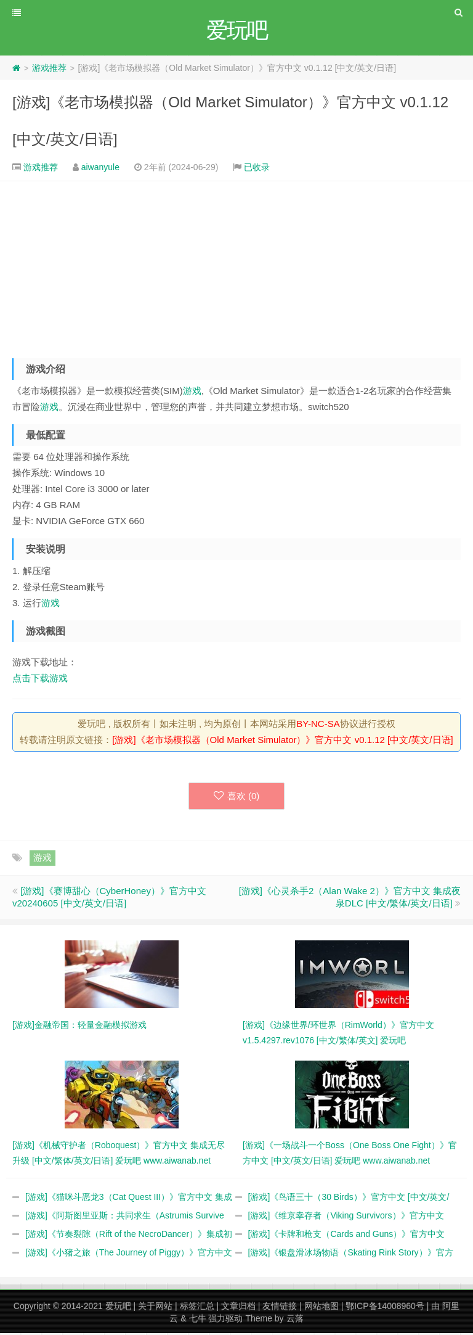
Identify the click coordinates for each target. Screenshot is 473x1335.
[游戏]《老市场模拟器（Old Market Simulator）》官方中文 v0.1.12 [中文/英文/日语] (282, 741)
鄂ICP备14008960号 (385, 1308)
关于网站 (155, 1308)
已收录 (257, 169)
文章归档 (238, 1308)
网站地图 (321, 1308)
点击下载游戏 (40, 680)
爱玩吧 (118, 1308)
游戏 (192, 392)
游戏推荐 (49, 70)
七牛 (197, 1320)
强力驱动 (225, 1320)
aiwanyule (100, 169)
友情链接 (279, 1308)
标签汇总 (197, 1308)
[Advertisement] (236, 267)
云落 (295, 1320)
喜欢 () (237, 797)
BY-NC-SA (317, 725)
